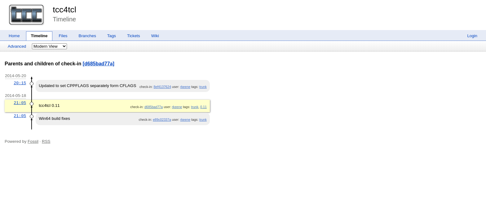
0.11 (203, 107)
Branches (87, 35)
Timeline (39, 35)
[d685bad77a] (98, 63)
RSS (46, 141)
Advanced (17, 46)
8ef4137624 (162, 87)
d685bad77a (153, 107)
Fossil (33, 141)
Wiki (155, 35)
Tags (111, 35)
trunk (203, 87)
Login (472, 35)
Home (14, 35)
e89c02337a (162, 119)
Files (63, 35)
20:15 (20, 83)
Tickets (133, 35)
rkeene (185, 87)
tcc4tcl (64, 9)
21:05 (20, 103)
